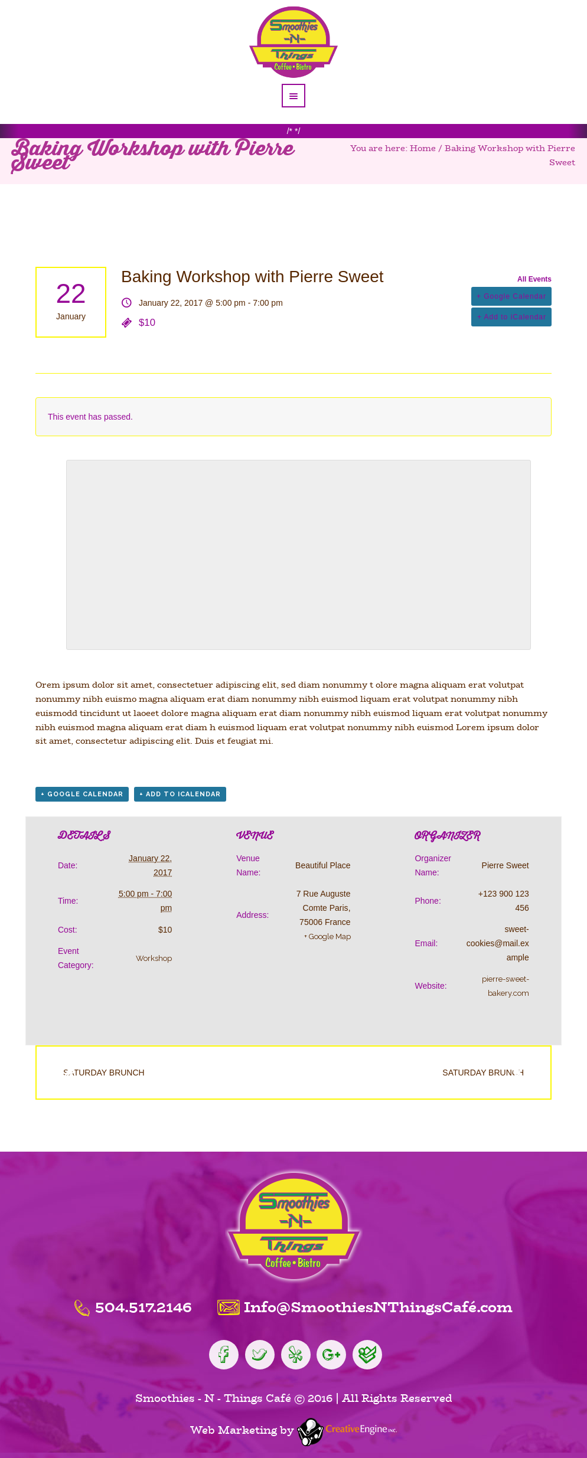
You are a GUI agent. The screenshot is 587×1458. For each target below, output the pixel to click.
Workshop (154, 958)
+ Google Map (327, 936)
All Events (534, 279)
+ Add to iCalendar (511, 317)
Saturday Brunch (96, 1072)
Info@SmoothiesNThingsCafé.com (378, 1307)
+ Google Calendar (511, 296)
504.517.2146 (143, 1307)
